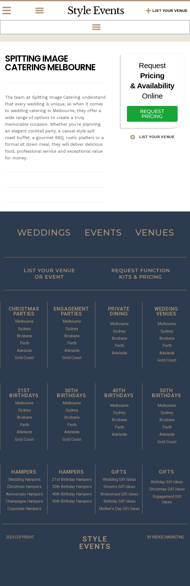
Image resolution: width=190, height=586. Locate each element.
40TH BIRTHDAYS (118, 393)
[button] (40, 11)
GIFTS (118, 472)
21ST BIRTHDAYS (23, 393)
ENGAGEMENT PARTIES (71, 311)
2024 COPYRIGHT (20, 537)
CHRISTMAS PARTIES (24, 311)
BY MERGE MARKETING (165, 537)
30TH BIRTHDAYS (71, 393)
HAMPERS (23, 472)
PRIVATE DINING (119, 311)
